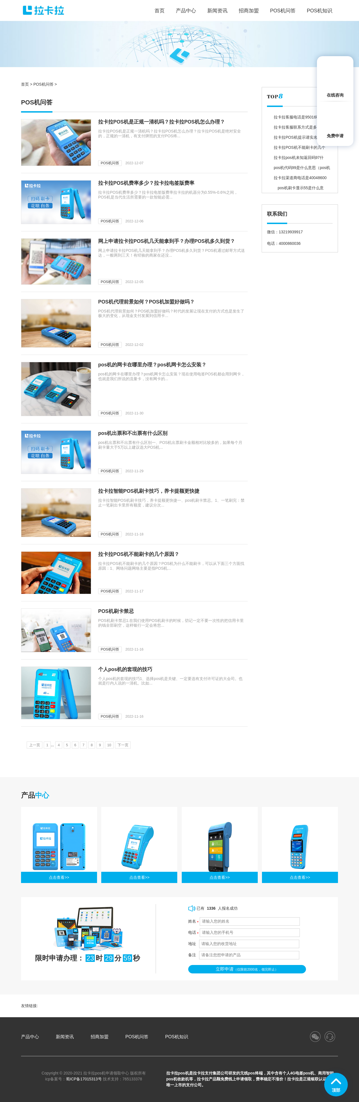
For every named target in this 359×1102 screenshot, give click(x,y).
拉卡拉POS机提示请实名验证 (299, 137)
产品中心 (186, 10)
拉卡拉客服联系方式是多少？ (299, 127)
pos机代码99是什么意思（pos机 (302, 167)
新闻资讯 (217, 10)
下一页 (138, 745)
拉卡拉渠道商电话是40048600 (300, 177)
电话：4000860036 (284, 243)
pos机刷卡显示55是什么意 (299, 188)
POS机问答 (283, 10)
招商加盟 (249, 10)
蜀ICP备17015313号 (84, 1079)
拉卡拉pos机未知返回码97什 (299, 157)
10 (123, 745)
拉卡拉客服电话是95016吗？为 (301, 117)
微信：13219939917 (285, 232)
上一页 (36, 745)
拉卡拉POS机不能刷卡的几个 (299, 147)
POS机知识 (319, 10)
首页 (25, 84)
